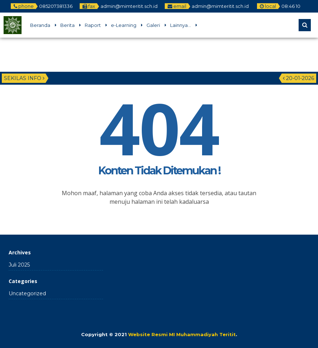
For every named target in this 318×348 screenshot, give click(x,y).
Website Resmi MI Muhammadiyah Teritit (182, 334)
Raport (93, 25)
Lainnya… (180, 25)
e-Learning (123, 25)
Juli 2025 (19, 265)
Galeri (153, 25)
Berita (67, 25)
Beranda (40, 25)
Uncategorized (27, 293)
